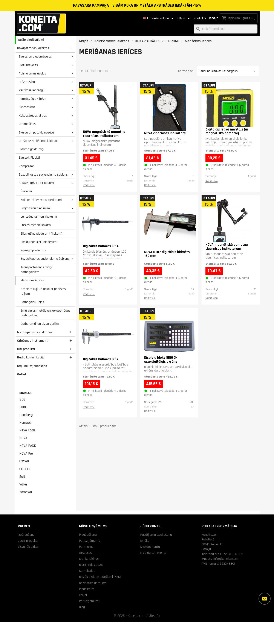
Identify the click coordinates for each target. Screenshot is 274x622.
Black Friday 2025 (91, 565)
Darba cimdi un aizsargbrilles (40, 324)
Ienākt (213, 18)
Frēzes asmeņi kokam (36, 225)
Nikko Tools (27, 430)
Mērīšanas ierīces (32, 280)
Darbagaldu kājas (32, 302)
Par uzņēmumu (89, 541)
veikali (83, 595)
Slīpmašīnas (27, 107)
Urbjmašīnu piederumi (36, 208)
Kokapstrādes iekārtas (33, 48)
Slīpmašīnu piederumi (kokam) (41, 233)
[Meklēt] (225, 29)
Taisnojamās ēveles (32, 73)
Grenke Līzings (89, 559)
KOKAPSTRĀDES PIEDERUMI (36, 183)
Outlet (21, 374)
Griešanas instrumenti (33, 340)
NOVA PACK (27, 445)
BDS (22, 399)
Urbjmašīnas (27, 124)
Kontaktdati (87, 571)
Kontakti (200, 18)
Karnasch (25, 422)
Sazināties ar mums (93, 583)
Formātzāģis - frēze (32, 99)
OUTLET (25, 469)
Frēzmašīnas (27, 82)
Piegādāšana (88, 534)
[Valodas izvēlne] (159, 18)
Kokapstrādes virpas (33, 115)
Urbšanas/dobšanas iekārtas (38, 141)
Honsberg (26, 415)
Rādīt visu (89, 185)
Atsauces (85, 553)
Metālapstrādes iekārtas (34, 332)
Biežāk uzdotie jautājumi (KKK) (100, 577)
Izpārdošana (26, 534)
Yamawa (25, 492)
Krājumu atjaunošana (32, 366)
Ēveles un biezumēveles (35, 56)
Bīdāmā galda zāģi (31, 149)
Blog (82, 607)
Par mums (86, 547)
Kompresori (27, 166)
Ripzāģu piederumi (33, 250)
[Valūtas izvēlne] (184, 18)
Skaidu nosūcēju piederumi (39, 242)
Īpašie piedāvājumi (30, 40)
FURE (23, 407)
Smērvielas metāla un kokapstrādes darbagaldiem (45, 313)
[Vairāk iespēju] (265, 599)
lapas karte (87, 589)
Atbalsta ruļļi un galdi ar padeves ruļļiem (43, 291)
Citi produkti (26, 349)
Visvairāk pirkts (28, 547)
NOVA (23, 438)
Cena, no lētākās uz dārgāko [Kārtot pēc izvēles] (228, 71)
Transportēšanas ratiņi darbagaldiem (36, 269)
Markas (25, 393)
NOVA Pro (26, 453)
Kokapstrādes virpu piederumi (41, 200)
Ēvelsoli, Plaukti (29, 157)
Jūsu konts (150, 526)
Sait (22, 476)
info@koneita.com (225, 559)
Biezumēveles (28, 65)
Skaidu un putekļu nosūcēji (37, 132)
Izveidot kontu (150, 547)
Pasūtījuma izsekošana (156, 534)
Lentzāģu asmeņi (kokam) (39, 216)
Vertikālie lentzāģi (31, 90)
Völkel (23, 484)
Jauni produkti (28, 541)
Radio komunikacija (30, 357)
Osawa (24, 461)
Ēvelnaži (26, 191)
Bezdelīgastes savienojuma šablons (43, 174)
